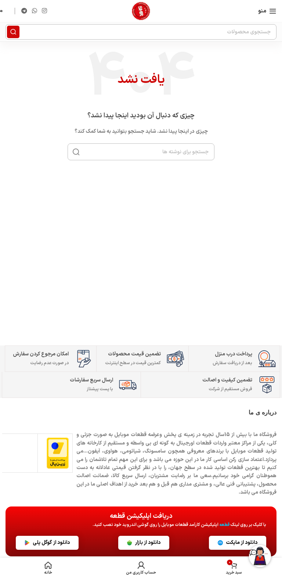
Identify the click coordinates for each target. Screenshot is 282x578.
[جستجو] (141, 32)
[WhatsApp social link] (34, 11)
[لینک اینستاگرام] (45, 11)
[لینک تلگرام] (24, 11)
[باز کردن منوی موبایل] (267, 11)
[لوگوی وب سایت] (141, 11)
